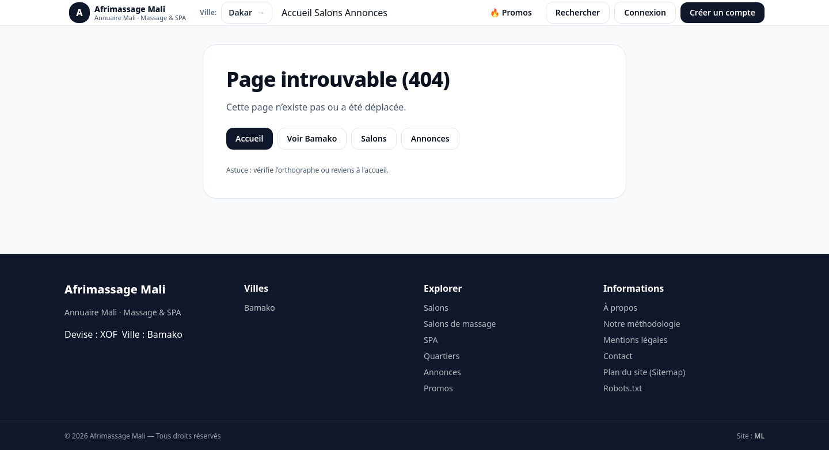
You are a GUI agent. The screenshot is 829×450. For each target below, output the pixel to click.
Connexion (645, 12)
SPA (431, 339)
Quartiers (441, 355)
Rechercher (578, 12)
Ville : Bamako (152, 334)
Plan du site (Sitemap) (644, 372)
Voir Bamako (312, 138)
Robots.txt (622, 388)
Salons (328, 12)
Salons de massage (460, 323)
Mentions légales (635, 339)
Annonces (366, 12)
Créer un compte (722, 12)
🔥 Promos (511, 12)
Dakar (247, 12)
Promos (438, 388)
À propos (620, 307)
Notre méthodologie (641, 323)
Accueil (297, 12)
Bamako (259, 307)
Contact (618, 355)
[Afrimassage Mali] (127, 12)
